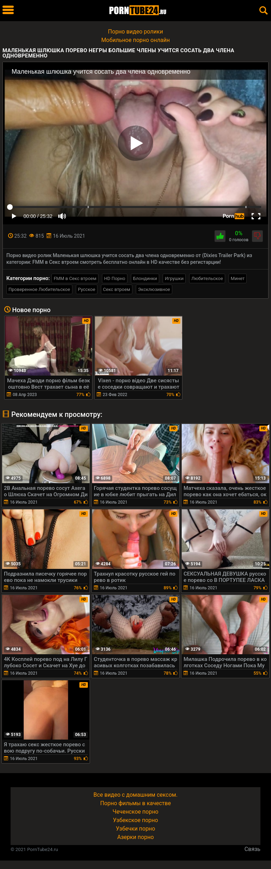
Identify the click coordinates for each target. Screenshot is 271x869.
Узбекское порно (135, 820)
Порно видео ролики (135, 31)
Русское (86, 289)
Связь (252, 849)
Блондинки (145, 278)
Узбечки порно (135, 828)
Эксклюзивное (154, 289)
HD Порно (114, 278)
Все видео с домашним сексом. (135, 794)
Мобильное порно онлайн (135, 40)
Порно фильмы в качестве (135, 803)
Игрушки (174, 278)
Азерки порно (135, 837)
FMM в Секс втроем (75, 278)
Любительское (207, 278)
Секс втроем (116, 289)
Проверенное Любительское (39, 289)
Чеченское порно (135, 811)
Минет (238, 278)
